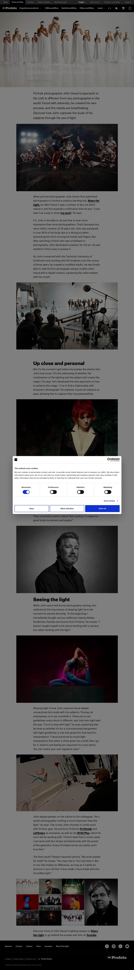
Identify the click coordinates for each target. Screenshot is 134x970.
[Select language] (82, 2)
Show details (109, 501)
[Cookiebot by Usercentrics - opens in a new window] (109, 459)
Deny (31, 508)
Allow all (102, 508)
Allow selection (67, 508)
